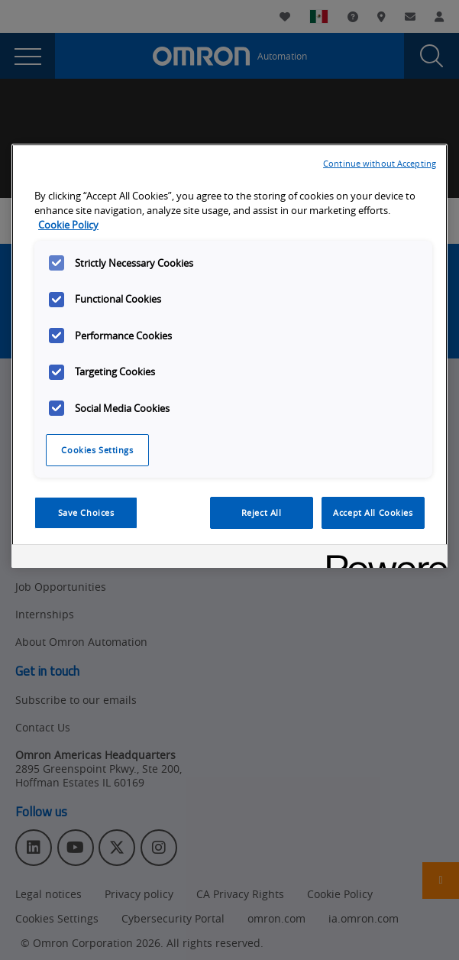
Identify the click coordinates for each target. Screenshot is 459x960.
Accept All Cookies (372, 512)
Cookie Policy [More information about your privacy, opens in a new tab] (68, 225)
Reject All (261, 512)
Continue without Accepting (379, 163)
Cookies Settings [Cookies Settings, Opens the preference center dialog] (97, 450)
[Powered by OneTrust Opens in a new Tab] (382, 558)
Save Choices (86, 512)
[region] (229, 356)
